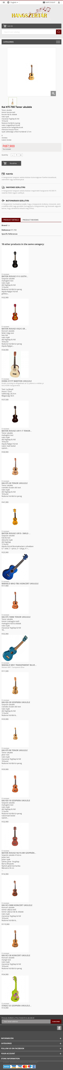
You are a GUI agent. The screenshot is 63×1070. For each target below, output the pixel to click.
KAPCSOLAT (50, 2)
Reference (6, 230)
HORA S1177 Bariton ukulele (17, 381)
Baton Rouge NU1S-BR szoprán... (19, 853)
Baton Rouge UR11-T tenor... (17, 430)
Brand (4, 225)
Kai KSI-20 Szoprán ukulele (16, 702)
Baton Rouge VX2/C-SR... (14, 328)
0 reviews (5, 274)
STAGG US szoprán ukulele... (16, 1005)
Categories (8, 42)
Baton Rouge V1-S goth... (15, 276)
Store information (10, 1058)
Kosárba (13, 163)
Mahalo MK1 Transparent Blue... (19, 665)
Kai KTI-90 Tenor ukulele (15, 750)
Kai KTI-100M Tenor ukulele (16, 617)
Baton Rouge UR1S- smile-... (16, 533)
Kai (8, 225)
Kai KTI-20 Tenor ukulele (15, 483)
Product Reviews (30, 220)
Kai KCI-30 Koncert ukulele (16, 955)
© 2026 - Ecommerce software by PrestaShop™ (20, 1062)
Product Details (11, 220)
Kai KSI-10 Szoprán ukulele (16, 800)
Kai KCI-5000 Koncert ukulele (17, 905)
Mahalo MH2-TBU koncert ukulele (20, 583)
